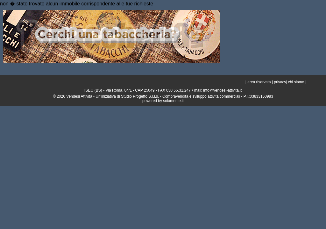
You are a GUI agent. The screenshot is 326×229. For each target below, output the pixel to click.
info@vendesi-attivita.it (222, 90)
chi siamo (296, 82)
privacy (280, 82)
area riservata (258, 82)
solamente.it (173, 101)
